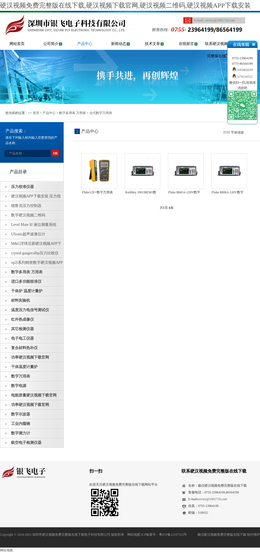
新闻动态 (118, 44)
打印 (226, 132)
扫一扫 (95, 471)
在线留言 (186, 44)
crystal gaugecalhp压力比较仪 (34, 253)
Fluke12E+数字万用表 (97, 192)
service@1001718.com (220, 20)
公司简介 (50, 44)
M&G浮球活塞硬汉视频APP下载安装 (30, 245)
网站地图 (133, 534)
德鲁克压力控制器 (26, 206)
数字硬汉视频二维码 (28, 215)
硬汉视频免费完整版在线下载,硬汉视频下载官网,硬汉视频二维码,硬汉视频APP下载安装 (125, 5)
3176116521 (242, 77)
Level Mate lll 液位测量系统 (33, 225)
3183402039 (242, 70)
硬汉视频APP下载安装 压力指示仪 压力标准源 (30, 197)
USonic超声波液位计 (28, 234)
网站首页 (17, 44)
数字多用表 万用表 (72, 113)
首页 (36, 113)
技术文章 (152, 44)
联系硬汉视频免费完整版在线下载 (220, 50)
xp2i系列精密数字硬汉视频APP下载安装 (31, 264)
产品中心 (84, 44)
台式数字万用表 (100, 113)
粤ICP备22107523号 (173, 534)
